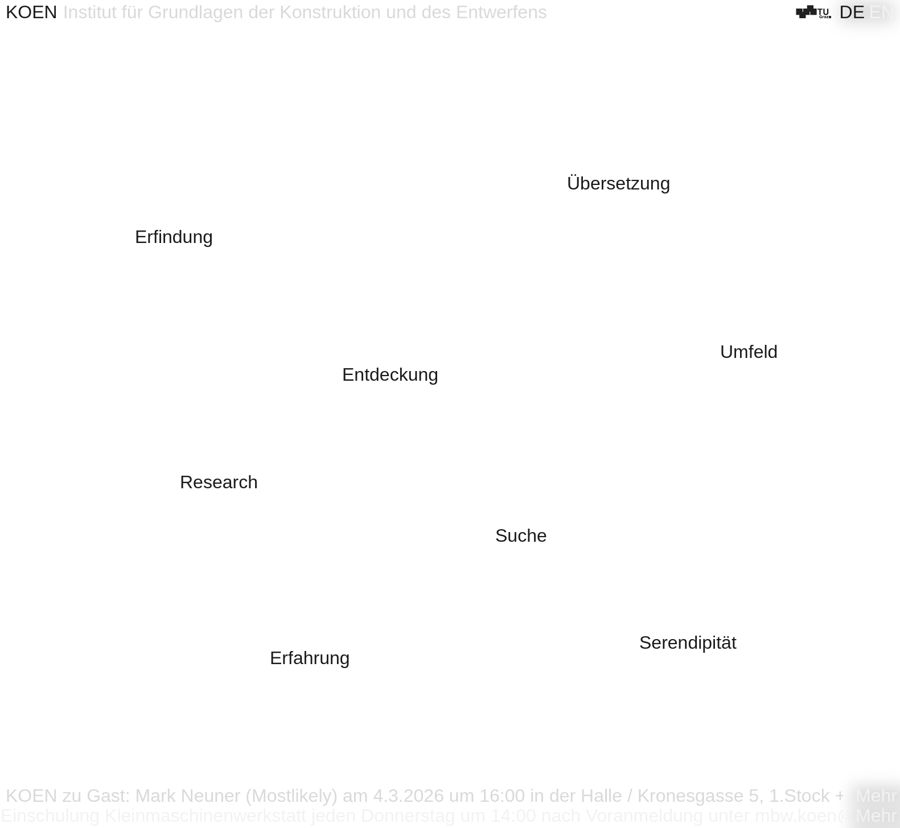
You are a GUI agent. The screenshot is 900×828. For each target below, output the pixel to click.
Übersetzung (618, 183)
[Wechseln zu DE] (852, 12)
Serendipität (688, 643)
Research (219, 482)
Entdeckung (390, 375)
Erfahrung (310, 658)
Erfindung (174, 237)
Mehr (876, 796)
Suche (521, 536)
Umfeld (749, 352)
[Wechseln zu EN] (881, 12)
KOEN (31, 12)
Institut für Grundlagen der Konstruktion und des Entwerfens (305, 12)
